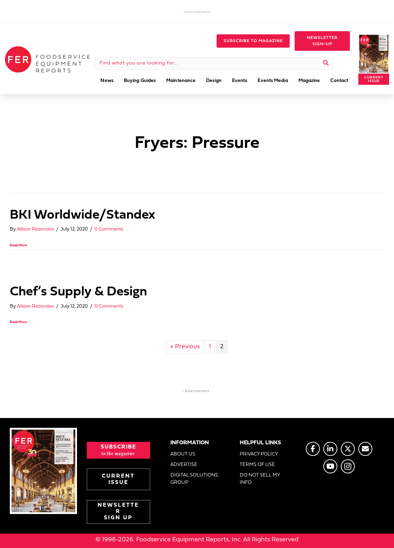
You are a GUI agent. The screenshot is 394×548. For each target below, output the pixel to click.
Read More (18, 245)
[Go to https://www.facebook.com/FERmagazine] (313, 449)
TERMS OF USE (257, 464)
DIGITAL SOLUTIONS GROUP (194, 479)
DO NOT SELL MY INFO (260, 479)
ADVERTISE (183, 464)
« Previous (185, 346)
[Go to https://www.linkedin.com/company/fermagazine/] (330, 449)
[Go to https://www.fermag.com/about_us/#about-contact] (365, 449)
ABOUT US (182, 454)
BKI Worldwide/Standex (82, 215)
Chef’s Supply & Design (78, 292)
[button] (253, 41)
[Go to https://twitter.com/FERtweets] (348, 449)
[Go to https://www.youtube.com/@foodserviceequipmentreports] (330, 466)
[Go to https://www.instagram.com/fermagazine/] (348, 466)
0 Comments (108, 229)
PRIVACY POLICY (259, 454)
